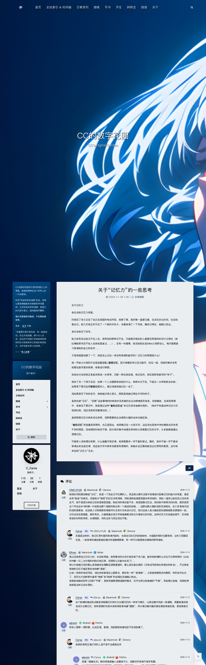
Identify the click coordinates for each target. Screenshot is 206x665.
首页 (18, 384)
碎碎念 (19, 418)
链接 (18, 423)
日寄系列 (20, 395)
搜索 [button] (31, 437)
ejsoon (73, 623)
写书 (18, 406)
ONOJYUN (75, 490)
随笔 (18, 401)
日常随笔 (139, 297)
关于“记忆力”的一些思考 (125, 290)
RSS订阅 (32, 505)
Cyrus (78, 531)
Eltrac (72, 552)
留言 (19, 488)
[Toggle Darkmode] (198, 656)
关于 (18, 429)
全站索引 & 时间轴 (25, 389)
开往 (18, 412)
